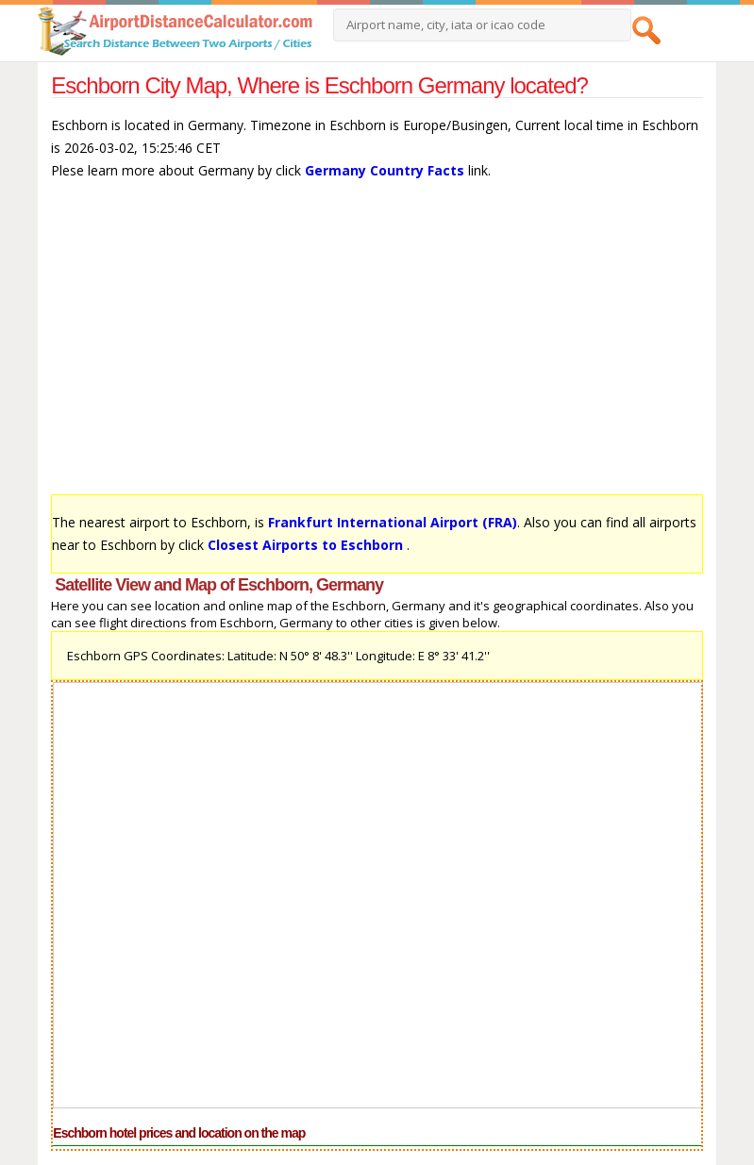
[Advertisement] (376, 346)
